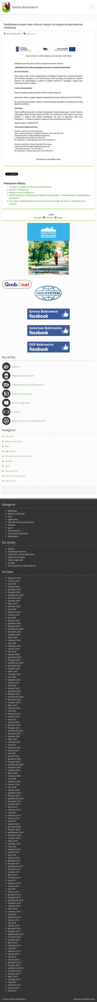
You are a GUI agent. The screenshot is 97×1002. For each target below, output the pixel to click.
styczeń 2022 (14, 722)
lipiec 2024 (13, 637)
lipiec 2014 (13, 976)
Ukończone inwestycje (15, 476)
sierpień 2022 (14, 702)
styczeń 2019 (14, 824)
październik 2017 (15, 866)
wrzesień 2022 (14, 699)
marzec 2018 (14, 852)
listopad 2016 (14, 897)
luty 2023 (12, 685)
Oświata (8, 461)
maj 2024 (12, 643)
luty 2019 (12, 821)
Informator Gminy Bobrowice (28, 384)
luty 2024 (12, 651)
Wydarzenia (10, 481)
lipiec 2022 (13, 705)
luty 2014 (12, 990)
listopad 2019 (14, 795)
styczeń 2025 (14, 620)
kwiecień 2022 (14, 713)
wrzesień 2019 (14, 801)
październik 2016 (15, 900)
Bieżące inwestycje (13, 441)
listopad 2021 (14, 727)
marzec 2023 (14, 682)
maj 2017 (12, 880)
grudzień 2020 (14, 759)
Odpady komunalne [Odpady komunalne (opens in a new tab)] (23, 375)
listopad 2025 (14, 592)
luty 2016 (12, 922)
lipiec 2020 (13, 773)
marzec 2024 (14, 648)
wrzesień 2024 (14, 631)
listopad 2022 (14, 694)
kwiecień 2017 (14, 883)
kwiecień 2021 (14, 747)
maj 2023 (12, 677)
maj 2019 (12, 812)
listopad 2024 (14, 626)
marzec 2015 (14, 954)
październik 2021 (15, 730)
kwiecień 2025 (14, 612)
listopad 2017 (14, 863)
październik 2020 (15, 764)
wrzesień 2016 (14, 903)
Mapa (58, 217)
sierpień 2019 (14, 804)
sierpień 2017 (14, 872)
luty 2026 (12, 583)
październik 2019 (15, 798)
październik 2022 (15, 696)
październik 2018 (15, 832)
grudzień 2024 (14, 623)
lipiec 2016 (13, 908)
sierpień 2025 (14, 600)
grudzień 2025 (14, 589)
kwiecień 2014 (14, 985)
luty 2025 (12, 617)
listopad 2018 (14, 829)
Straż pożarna (11, 471)
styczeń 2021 (14, 756)
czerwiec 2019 (14, 809)
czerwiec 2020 (14, 776)
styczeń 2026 (14, 586)
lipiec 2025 (13, 603)
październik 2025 (15, 595)
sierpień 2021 (14, 736)
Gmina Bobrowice (25, 7)
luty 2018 (12, 855)
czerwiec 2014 (14, 979)
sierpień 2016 (14, 906)
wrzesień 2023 (14, 665)
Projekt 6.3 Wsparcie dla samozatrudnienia (30, 187)
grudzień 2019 (14, 792)
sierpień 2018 (14, 838)
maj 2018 (12, 846)
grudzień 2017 (14, 860)
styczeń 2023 (14, 688)
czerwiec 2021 (14, 742)
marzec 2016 (14, 920)
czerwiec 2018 (14, 843)
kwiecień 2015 (14, 951)
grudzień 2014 (14, 962)
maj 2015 (12, 948)
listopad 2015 (14, 931)
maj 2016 (12, 914)
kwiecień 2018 (14, 849)
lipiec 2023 (13, 671)
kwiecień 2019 (14, 815)
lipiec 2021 (13, 739)
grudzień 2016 (14, 894)
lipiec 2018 (13, 841)
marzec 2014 (14, 987)
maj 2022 (12, 711)
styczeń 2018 (14, 857)
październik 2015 (15, 934)
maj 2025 (12, 609)
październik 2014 (15, 968)
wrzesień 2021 (14, 733)
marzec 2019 (14, 818)
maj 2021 (12, 744)
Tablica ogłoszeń (21, 402)
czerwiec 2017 (14, 877)
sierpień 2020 (14, 770)
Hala (7, 446)
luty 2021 (12, 753)
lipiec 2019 (13, 807)
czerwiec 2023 (14, 674)
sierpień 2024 (14, 634)
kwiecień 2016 (14, 917)
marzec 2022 (14, 716)
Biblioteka (9, 436)
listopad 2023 (14, 660)
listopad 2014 (14, 965)
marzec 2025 (14, 614)
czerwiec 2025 (14, 606)
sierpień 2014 (14, 973)
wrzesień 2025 (14, 598)
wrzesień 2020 (14, 767)
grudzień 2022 (14, 691)
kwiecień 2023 (14, 679)
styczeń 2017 (14, 891)
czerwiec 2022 (14, 708)
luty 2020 (12, 787)
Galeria (16, 366)
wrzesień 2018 (14, 835)
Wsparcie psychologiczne (21, 192)
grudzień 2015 (14, 928)
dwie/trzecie (89, 999)
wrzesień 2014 (14, 971)
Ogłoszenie (31, 33)
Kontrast (48, 217)
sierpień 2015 (14, 939)
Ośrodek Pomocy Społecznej (18, 456)
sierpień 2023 (14, 668)
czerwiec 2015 (14, 945)
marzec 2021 (14, 750)
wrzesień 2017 (14, 869)
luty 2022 (12, 719)
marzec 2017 (14, 886)
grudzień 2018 (14, 826)
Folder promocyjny (22, 393)
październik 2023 (15, 663)
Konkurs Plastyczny (19, 189)
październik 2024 (15, 629)
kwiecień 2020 (14, 781)
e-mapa (16, 411)
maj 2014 (12, 982)
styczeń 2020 (14, 790)
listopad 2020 (14, 761)
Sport (7, 466)
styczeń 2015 (14, 959)
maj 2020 (12, 778)
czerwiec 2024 (14, 640)
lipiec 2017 (13, 874)
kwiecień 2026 (14, 578)
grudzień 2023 (14, 657)
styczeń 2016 (14, 925)
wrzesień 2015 (14, 937)
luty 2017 (12, 889)
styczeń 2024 (14, 654)
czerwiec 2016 (14, 911)
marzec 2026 (14, 581)
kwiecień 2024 (14, 646)
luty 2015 (12, 956)
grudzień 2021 (14, 725)
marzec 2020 (14, 784)
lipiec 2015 (13, 942)
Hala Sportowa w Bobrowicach (29, 420)
